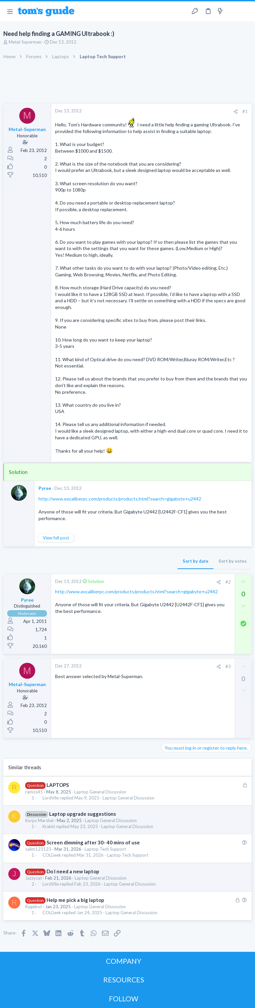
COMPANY (123, 961)
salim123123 (38, 849)
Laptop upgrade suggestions (82, 814)
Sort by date (196, 561)
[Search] (246, 11)
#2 (228, 582)
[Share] (235, 111)
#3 (228, 666)
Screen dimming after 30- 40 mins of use (93, 842)
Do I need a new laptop (72, 871)
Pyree (45, 488)
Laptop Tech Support (105, 849)
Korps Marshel (39, 820)
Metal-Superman (25, 42)
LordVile (50, 798)
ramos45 (34, 791)
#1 (245, 111)
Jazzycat (33, 878)
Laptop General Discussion (100, 791)
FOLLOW (123, 998)
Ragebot (33, 906)
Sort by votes (232, 561)
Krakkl (48, 826)
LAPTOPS (57, 785)
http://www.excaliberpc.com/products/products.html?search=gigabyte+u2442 (120, 499)
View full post (56, 537)
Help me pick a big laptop (75, 900)
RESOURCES (123, 979)
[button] (9, 11)
